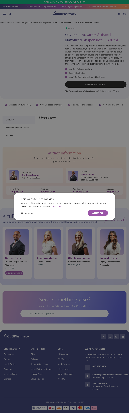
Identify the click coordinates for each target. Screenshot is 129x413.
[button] (27, 213)
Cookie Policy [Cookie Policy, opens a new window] (56, 206)
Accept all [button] (97, 213)
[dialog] (64, 206)
